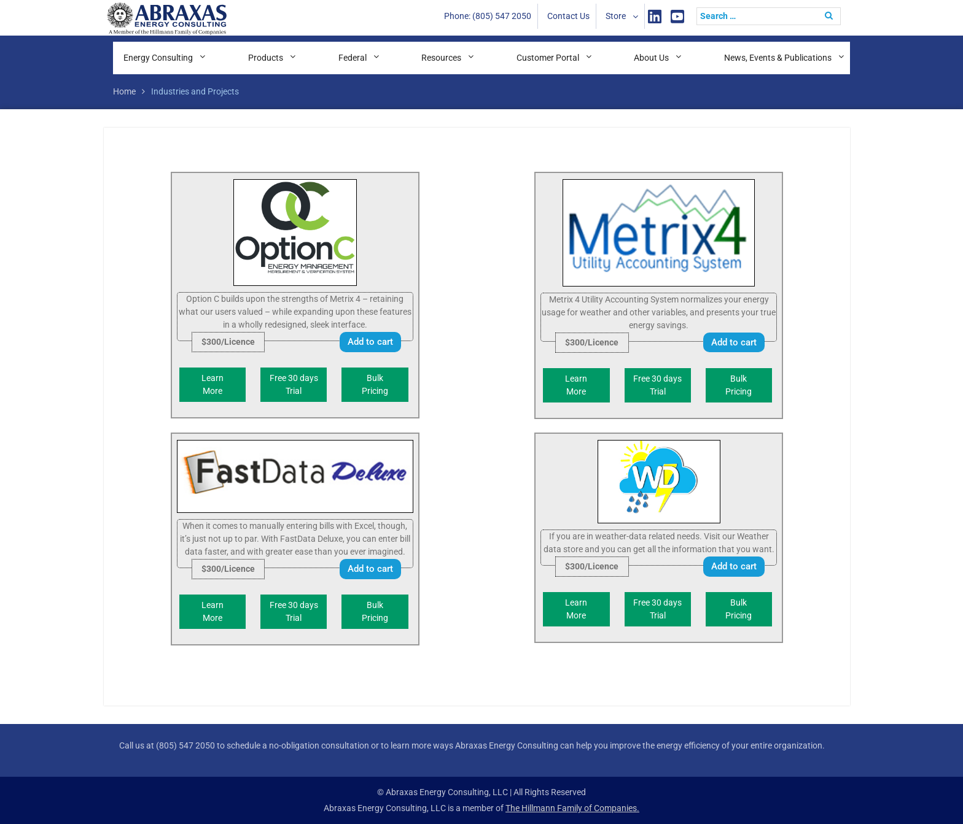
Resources (441, 58)
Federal (352, 58)
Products (265, 58)
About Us (651, 58)
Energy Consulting (158, 58)
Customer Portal (548, 58)
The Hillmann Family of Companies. (572, 808)
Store (616, 16)
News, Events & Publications (778, 58)
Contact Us (568, 16)
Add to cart (370, 341)
